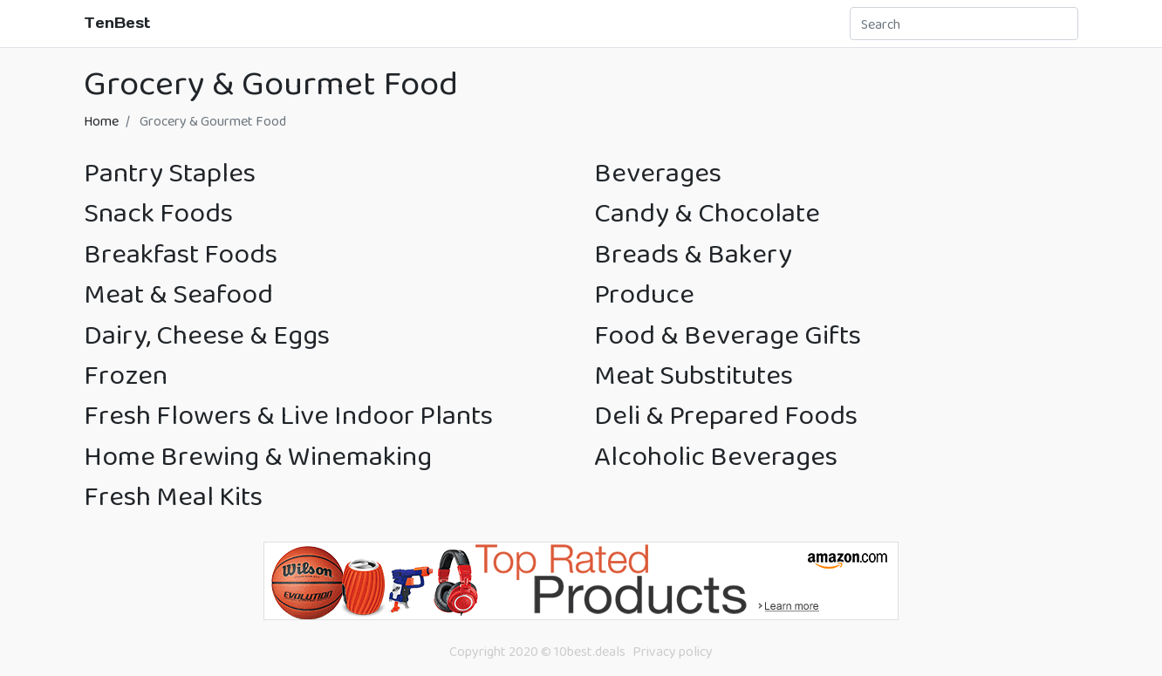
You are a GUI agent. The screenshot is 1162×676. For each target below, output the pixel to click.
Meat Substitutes (693, 374)
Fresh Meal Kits (173, 495)
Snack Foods (158, 212)
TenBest (117, 22)
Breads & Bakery (693, 253)
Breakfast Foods (180, 253)
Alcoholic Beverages (715, 455)
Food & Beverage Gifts (727, 334)
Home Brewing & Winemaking (258, 455)
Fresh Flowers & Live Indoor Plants (288, 414)
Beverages (657, 172)
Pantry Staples (170, 172)
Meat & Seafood (178, 293)
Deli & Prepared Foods (726, 414)
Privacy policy (672, 651)
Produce (644, 293)
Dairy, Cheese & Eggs (207, 334)
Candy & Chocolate (707, 212)
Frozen (125, 374)
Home (101, 121)
